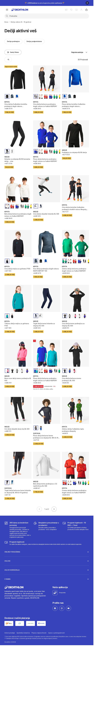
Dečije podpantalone (34, 41)
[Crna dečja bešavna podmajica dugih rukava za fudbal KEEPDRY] (46, 78)
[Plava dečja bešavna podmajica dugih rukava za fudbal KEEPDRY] (46, 133)
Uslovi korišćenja (12, 570)
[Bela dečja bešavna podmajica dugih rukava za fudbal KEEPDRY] (17, 188)
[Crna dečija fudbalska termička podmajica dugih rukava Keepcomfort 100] (17, 78)
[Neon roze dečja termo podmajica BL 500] (17, 353)
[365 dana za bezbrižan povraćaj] (17, 529)
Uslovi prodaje (9, 633)
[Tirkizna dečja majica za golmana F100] (17, 298)
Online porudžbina (12, 552)
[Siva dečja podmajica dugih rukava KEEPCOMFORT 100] (46, 243)
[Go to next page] (54, 509)
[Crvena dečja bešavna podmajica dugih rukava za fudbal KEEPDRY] (75, 465)
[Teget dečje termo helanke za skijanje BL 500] (46, 298)
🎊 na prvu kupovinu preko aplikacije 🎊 (44, 3)
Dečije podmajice (13, 41)
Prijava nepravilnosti (39, 633)
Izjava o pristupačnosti (56, 633)
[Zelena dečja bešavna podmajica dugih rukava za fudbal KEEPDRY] (75, 243)
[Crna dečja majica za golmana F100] (17, 243)
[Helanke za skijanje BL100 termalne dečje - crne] (17, 133)
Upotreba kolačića (23, 633)
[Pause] (87, 3)
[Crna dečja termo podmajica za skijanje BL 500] (75, 298)
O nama (7, 579)
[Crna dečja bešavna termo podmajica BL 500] (75, 353)
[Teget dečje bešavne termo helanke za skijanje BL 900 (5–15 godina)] (17, 465)
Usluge (7, 561)
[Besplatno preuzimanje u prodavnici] (46, 529)
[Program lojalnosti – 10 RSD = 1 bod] (75, 529)
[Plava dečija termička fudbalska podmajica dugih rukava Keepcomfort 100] (75, 78)
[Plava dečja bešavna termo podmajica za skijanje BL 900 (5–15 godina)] (46, 410)
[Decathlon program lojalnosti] (43, 543)
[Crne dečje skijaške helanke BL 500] (46, 188)
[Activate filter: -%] (8, 59)
